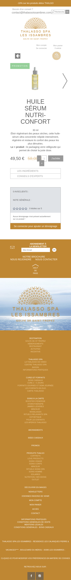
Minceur (35, 409)
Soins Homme (35, 472)
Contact (35, 513)
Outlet (35, 480)
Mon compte (41, 45)
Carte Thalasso (35, 391)
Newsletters (36, 492)
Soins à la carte (35, 398)
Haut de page (35, 270)
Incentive (36, 352)
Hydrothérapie (36, 404)
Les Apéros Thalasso (36, 422)
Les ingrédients (27, 171)
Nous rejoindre (20, 259)
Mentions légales (33, 525)
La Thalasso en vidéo (35, 362)
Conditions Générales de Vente (33, 522)
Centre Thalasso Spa (35, 365)
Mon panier (35, 505)
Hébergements (35, 344)
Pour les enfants (35, 420)
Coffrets (35, 456)
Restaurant (35, 346)
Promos (35, 445)
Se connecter (41, 48)
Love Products (35, 458)
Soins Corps (35, 464)
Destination (35, 338)
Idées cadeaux (35, 438)
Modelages (35, 412)
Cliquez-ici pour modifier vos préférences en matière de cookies (35, 558)
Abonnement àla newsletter (38, 245)
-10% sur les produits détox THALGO (35, 3)
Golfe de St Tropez (35, 341)
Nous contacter (46, 259)
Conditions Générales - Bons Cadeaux (34, 527)
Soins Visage (35, 461)
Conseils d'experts (30, 176)
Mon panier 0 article (58, 46)
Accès (35, 509)
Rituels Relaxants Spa (35, 414)
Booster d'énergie (35, 401)
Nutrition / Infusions (35, 477)
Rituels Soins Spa (35, 469)
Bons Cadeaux (35, 380)
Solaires (35, 474)
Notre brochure (34, 256)
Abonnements (35, 430)
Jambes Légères (35, 406)
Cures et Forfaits (35, 378)
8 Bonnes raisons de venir (35, 496)
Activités (35, 349)
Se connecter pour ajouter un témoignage (35, 226)
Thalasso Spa (36, 359)
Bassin (35, 367)
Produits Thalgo (35, 453)
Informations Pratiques (35, 370)
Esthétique (35, 417)
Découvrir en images (35, 487)
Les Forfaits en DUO (35, 388)
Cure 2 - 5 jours (35, 383)
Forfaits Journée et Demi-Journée (35, 385)
